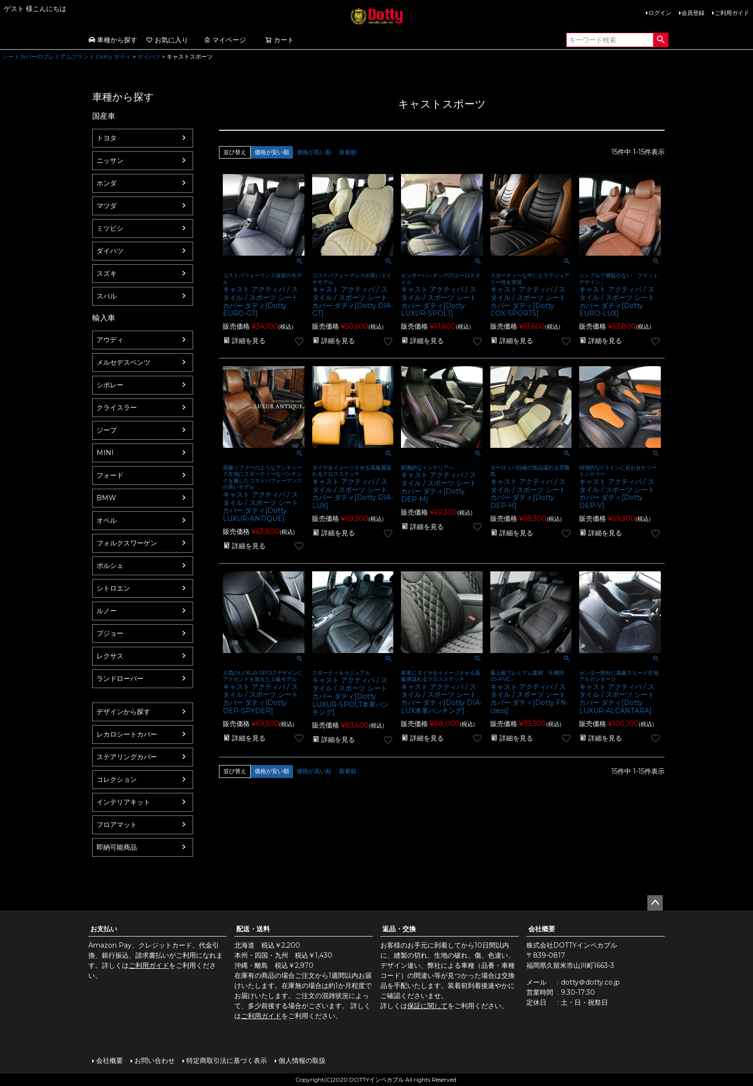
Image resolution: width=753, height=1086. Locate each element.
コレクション (117, 779)
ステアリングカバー (127, 757)
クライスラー (117, 407)
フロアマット (117, 824)
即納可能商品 (117, 847)
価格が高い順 (314, 152)
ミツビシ (110, 228)
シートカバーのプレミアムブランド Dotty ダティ (66, 56)
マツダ (107, 205)
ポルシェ (110, 565)
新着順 (347, 152)
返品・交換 (399, 929)
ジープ (107, 430)
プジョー (110, 633)
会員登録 (692, 12)
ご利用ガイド (732, 12)
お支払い (103, 929)
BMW (106, 498)
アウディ (110, 339)
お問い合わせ (154, 1060)
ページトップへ (655, 903)
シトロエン (113, 588)
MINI (105, 452)
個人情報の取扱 (302, 1060)
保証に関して (427, 1005)
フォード (110, 475)
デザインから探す (123, 711)
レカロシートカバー (127, 734)
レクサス (110, 656)
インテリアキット (123, 802)
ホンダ (107, 183)
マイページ (225, 40)
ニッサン (110, 160)
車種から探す (112, 40)
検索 (660, 40)
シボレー (110, 385)
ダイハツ (148, 56)
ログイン (659, 12)
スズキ (107, 273)
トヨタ (107, 138)
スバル (107, 296)
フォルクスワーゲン (127, 543)
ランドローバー (120, 678)
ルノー (107, 610)
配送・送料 (253, 929)
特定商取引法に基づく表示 (226, 1060)
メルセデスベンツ (123, 362)
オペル (107, 520)
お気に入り (167, 40)
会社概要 (541, 929)
